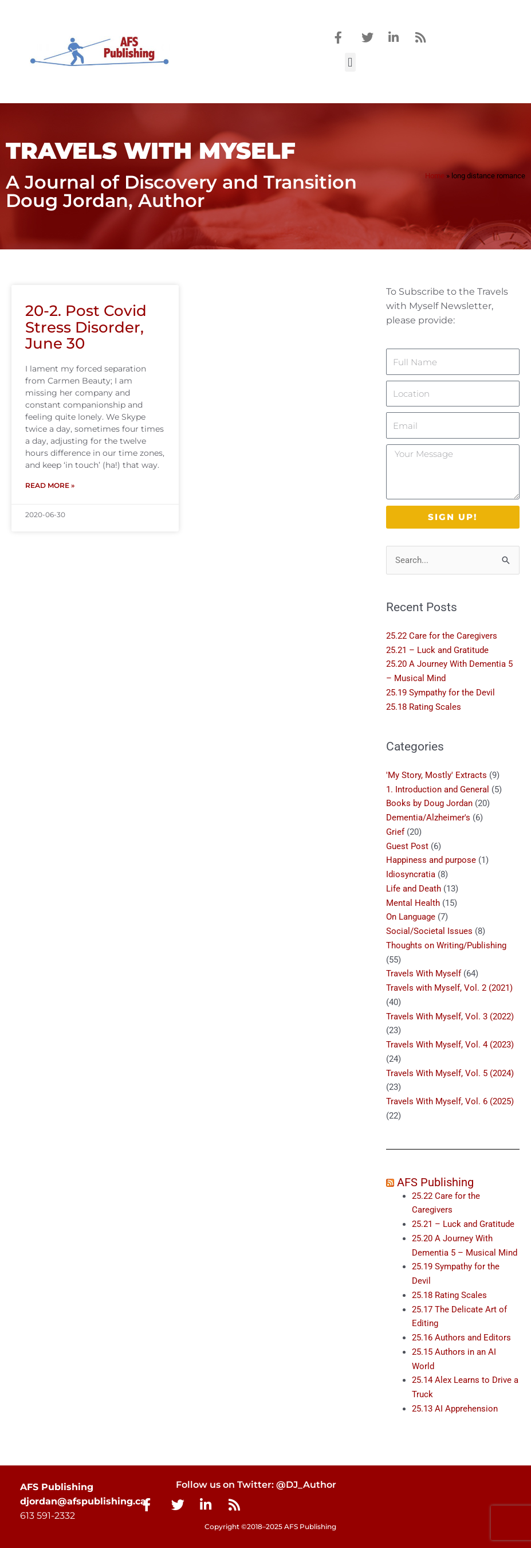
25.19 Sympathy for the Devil (440, 692)
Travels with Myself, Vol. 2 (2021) (449, 988)
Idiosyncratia (410, 874)
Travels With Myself (423, 974)
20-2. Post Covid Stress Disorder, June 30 (86, 327)
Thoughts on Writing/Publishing (446, 945)
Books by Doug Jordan (429, 804)
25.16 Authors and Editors (461, 1337)
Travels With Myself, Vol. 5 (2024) (450, 1073)
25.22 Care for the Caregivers (442, 636)
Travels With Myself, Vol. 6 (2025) (450, 1101)
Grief (395, 832)
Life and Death (413, 889)
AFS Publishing (435, 1182)
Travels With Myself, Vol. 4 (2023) (450, 1044)
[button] (350, 62)
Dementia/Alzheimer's (428, 817)
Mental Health (413, 903)
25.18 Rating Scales (423, 707)
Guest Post (407, 846)
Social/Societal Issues (429, 931)
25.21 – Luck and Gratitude (437, 650)
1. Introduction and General (437, 789)
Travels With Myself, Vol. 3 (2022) (450, 1016)
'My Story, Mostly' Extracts (436, 775)
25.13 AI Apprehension (455, 1409)
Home (435, 175)
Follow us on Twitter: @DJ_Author (256, 1484)
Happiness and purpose (431, 860)
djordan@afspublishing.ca (83, 1501)
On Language (410, 917)
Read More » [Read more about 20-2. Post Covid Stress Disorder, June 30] (49, 485)
